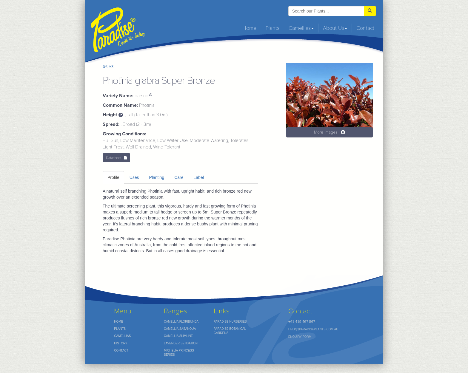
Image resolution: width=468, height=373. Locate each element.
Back (108, 66)
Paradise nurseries (230, 321)
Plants (272, 28)
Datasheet (116, 158)
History (120, 343)
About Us (335, 28)
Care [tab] (178, 177)
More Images (329, 132)
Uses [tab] (134, 177)
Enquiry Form (299, 336)
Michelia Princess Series (179, 352)
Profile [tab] (113, 177)
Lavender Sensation (181, 343)
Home (249, 28)
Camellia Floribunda (181, 321)
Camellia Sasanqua (180, 328)
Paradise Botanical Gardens (230, 331)
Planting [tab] (156, 177)
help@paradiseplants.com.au (313, 329)
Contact (365, 28)
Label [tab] (199, 177)
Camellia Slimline (178, 336)
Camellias (301, 28)
